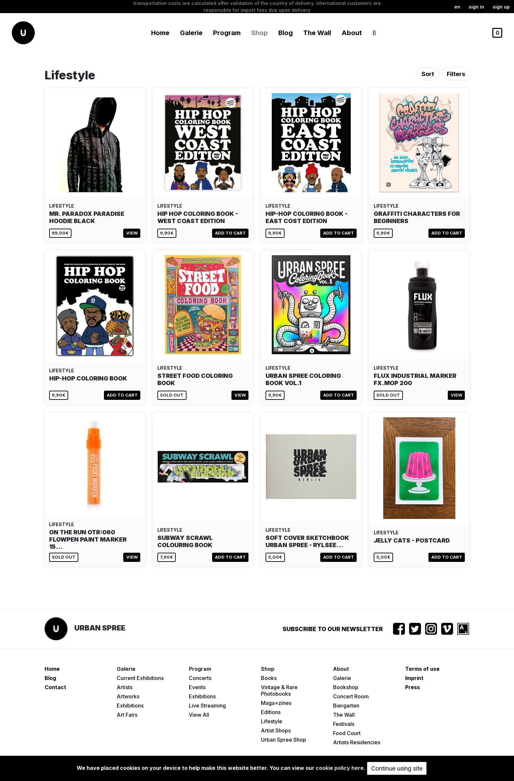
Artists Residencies (356, 742)
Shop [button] (259, 33)
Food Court (347, 733)
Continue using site (397, 768)
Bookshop (345, 687)
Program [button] (227, 33)
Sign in (476, 7)
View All (199, 714)
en (457, 7)
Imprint (414, 678)
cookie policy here (340, 768)
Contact (55, 687)
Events (197, 687)
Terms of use (422, 669)
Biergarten (346, 705)
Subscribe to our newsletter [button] (333, 629)
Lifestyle (271, 721)
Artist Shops (276, 730)
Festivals (343, 724)
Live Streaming (207, 705)
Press (412, 687)
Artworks (128, 696)
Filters (456, 74)
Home (160, 33)
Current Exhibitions (140, 678)
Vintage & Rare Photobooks (279, 690)
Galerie (342, 678)
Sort (428, 74)
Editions (271, 712)
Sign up (501, 7)
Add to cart (230, 233)
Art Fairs (127, 714)
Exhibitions (130, 705)
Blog (285, 33)
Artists (124, 687)
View (132, 233)
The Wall (317, 33)
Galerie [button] (191, 33)
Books (269, 678)
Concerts (200, 678)
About (352, 33)
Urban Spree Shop (283, 739)
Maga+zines (276, 703)
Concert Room (351, 696)
